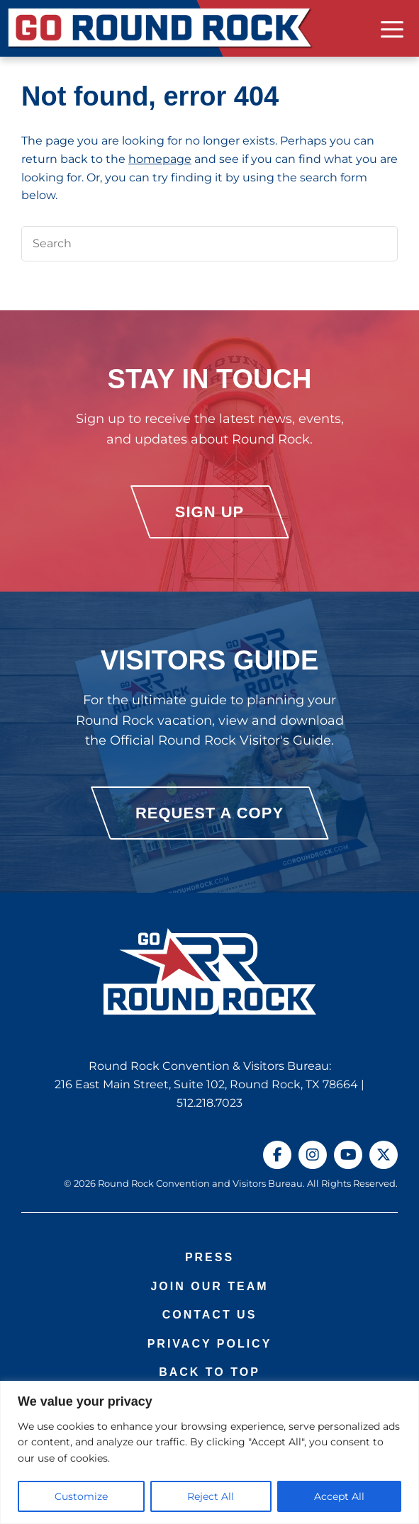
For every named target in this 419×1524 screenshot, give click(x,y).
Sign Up (209, 511)
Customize (81, 1496)
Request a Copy (209, 813)
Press (209, 1257)
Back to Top (209, 1372)
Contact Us (209, 1314)
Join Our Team (209, 1286)
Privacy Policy (209, 1343)
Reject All (210, 1496)
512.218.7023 (209, 1103)
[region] (209, 1452)
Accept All (339, 1496)
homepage (159, 159)
